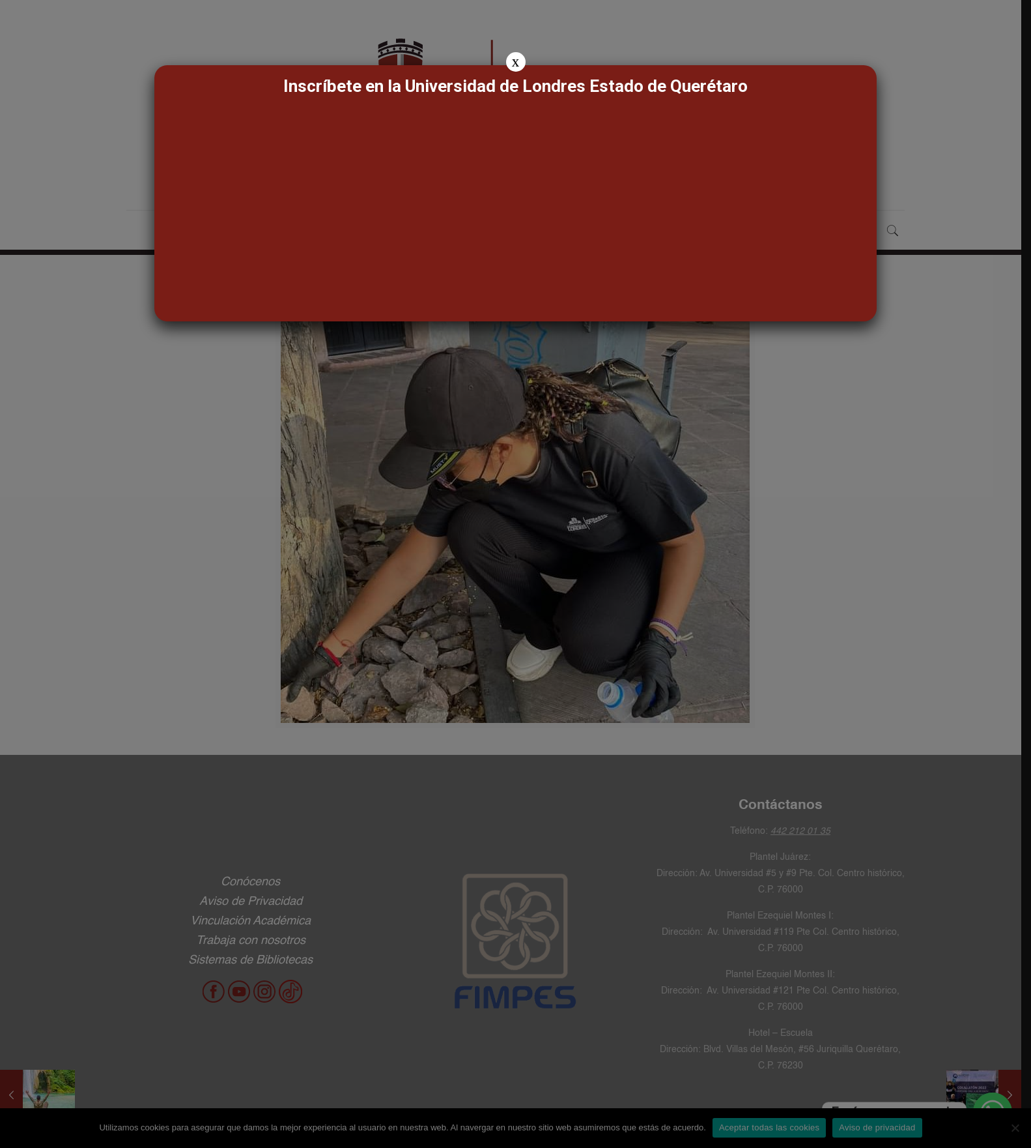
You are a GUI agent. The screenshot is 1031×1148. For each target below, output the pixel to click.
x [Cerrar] (516, 61)
